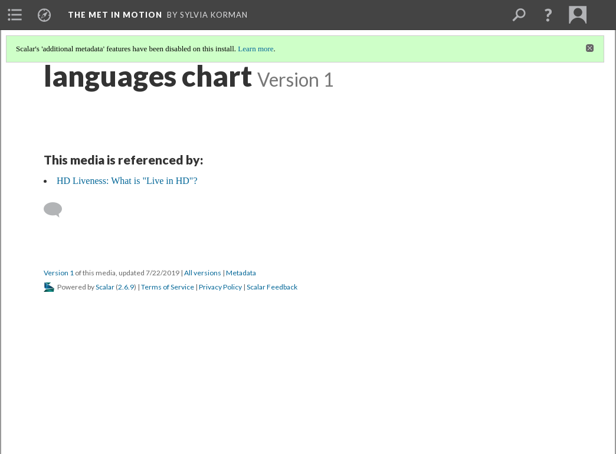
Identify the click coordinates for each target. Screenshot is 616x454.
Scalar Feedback (272, 286)
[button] (548, 14)
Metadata (241, 272)
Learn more (255, 48)
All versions (202, 272)
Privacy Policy (220, 286)
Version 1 (59, 272)
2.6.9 (126, 286)
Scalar (105, 286)
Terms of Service (167, 286)
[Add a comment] (58, 210)
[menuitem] (15, 14)
